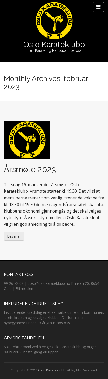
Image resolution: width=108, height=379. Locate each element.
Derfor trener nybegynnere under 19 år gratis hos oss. (44, 320)
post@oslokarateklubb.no (49, 283)
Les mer (14, 236)
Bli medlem (25, 288)
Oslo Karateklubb (54, 44)
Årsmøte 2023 (30, 169)
